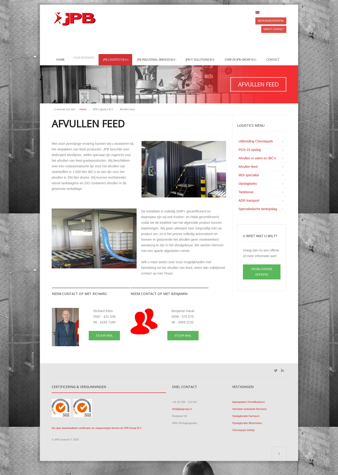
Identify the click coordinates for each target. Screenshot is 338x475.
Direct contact (274, 29)
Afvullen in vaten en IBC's (257, 158)
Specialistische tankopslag (257, 209)
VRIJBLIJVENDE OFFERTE (261, 271)
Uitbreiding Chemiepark (255, 141)
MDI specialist (248, 175)
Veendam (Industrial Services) (249, 409)
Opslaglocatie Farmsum (245, 416)
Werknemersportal (271, 21)
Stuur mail (104, 335)
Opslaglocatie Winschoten (247, 423)
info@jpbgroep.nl (182, 409)
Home (60, 60)
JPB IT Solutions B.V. (200, 60)
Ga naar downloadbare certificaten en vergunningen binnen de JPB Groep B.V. (97, 428)
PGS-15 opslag (249, 150)
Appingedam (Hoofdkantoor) (248, 401)
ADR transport (248, 200)
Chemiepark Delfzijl (243, 430)
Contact (273, 60)
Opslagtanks (247, 183)
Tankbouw (245, 192)
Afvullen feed (247, 167)
